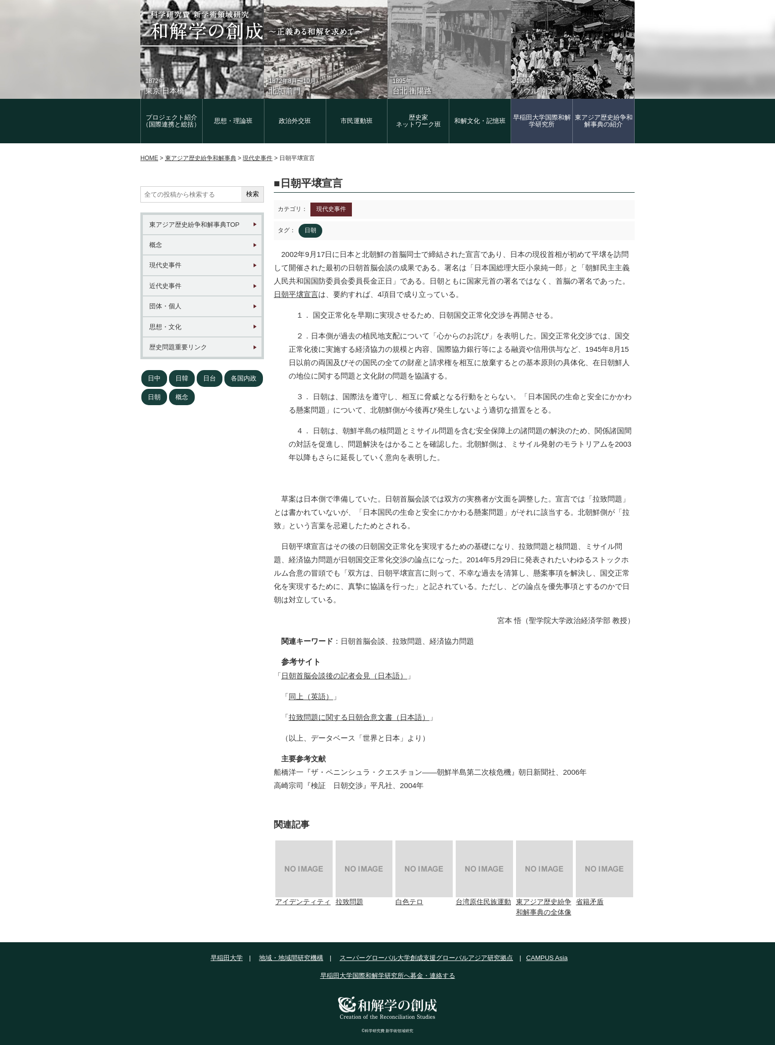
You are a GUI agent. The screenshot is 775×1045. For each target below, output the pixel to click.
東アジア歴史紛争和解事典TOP (194, 224)
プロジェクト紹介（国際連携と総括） (171, 121)
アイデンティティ (303, 902)
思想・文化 (165, 327)
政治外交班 (295, 121)
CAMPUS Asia (547, 957)
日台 (209, 378)
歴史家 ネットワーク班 (418, 121)
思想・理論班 (233, 121)
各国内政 (244, 378)
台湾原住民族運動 (483, 902)
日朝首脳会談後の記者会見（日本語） (344, 675)
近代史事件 (165, 286)
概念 (155, 245)
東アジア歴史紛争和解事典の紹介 (604, 121)
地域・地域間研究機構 (291, 957)
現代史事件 (165, 265)
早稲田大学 (227, 957)
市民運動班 (357, 121)
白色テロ (409, 902)
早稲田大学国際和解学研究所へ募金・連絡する (387, 975)
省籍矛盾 (589, 902)
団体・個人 (165, 306)
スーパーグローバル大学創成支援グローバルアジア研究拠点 (426, 957)
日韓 (181, 378)
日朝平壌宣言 (296, 294)
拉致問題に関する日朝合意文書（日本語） (359, 717)
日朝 (154, 397)
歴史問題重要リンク (178, 347)
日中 (154, 378)
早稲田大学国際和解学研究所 (542, 121)
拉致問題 (349, 902)
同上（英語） (311, 696)
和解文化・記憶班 (480, 121)
